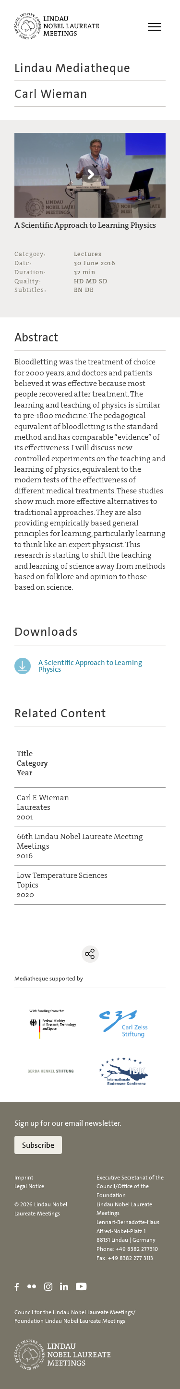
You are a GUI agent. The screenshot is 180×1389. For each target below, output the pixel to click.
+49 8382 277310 (137, 1249)
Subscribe (38, 1145)
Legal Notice (29, 1186)
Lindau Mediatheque (72, 68)
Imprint (23, 1177)
